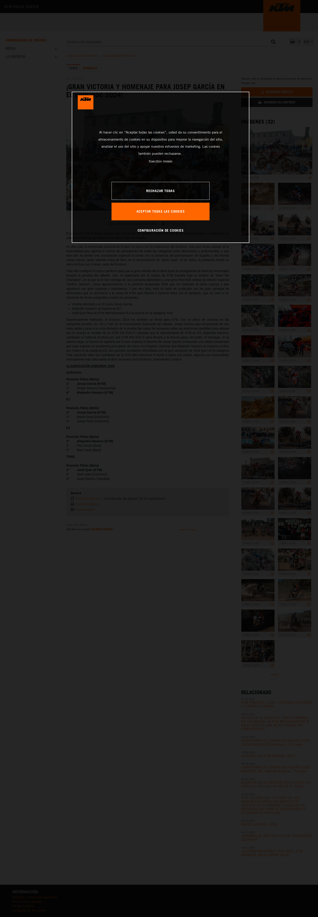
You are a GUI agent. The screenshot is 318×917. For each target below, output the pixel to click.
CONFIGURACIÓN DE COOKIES (161, 230)
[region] (160, 167)
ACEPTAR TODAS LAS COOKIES (160, 211)
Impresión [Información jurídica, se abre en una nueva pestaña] (167, 160)
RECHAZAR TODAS (160, 191)
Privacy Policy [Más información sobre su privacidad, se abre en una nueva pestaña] (155, 160)
